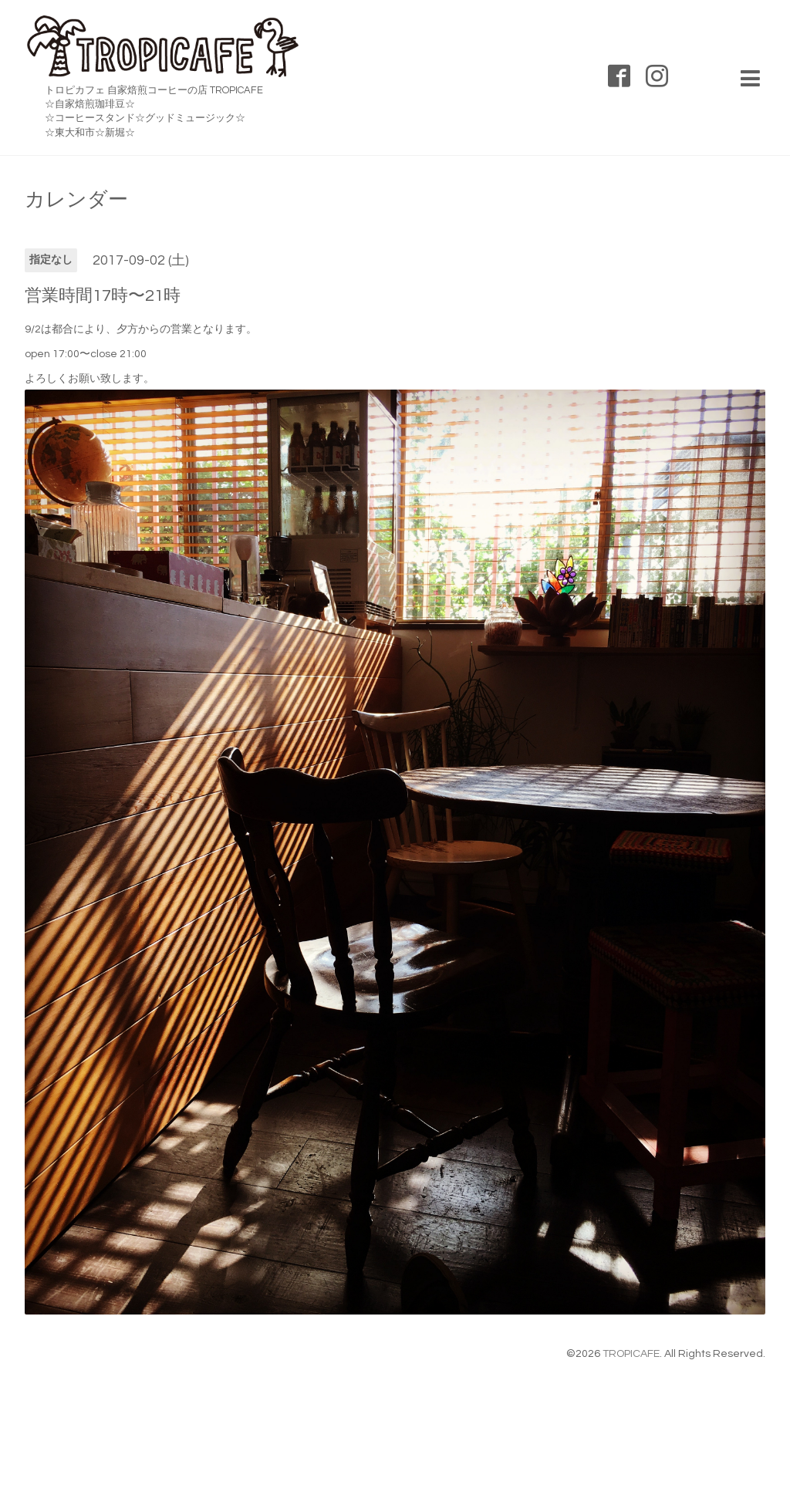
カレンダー (76, 200)
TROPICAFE (631, 1353)
